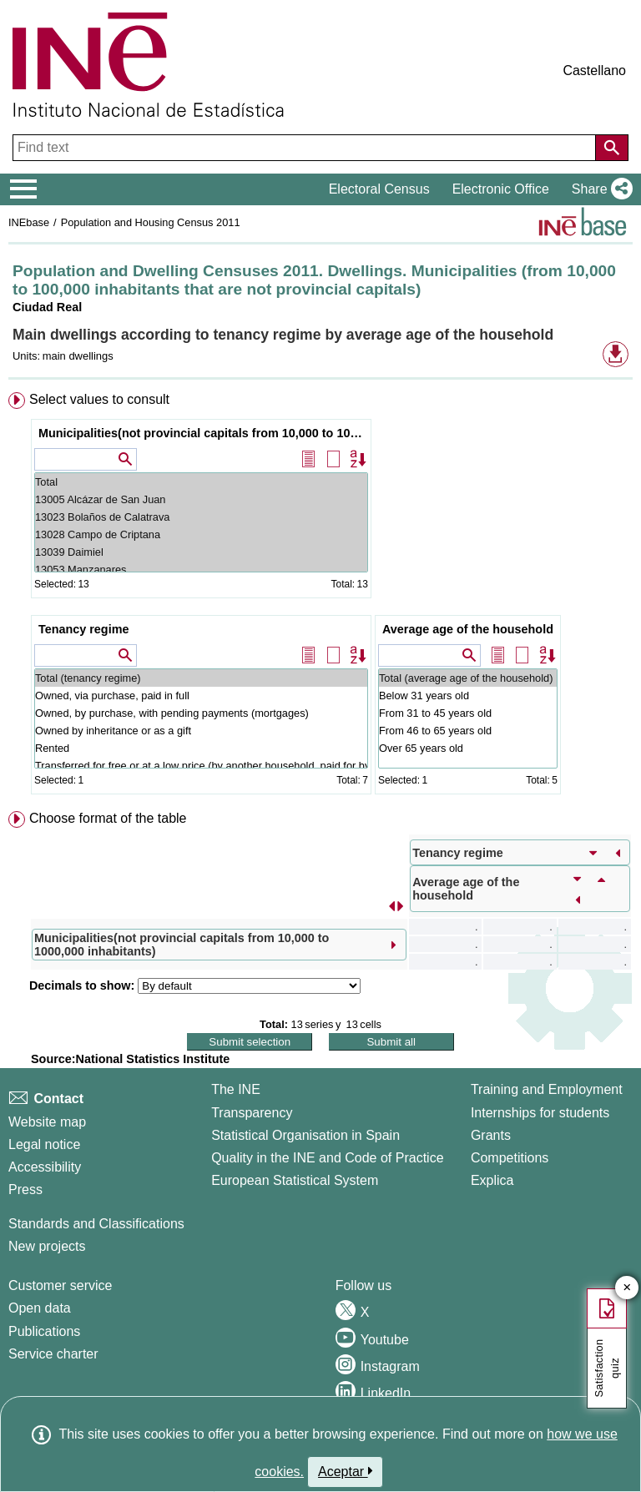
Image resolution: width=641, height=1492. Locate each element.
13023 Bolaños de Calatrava (201, 517)
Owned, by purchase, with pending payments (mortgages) (201, 713)
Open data (39, 1308)
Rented (201, 748)
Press (25, 1189)
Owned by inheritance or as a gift (201, 730)
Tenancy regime (83, 629)
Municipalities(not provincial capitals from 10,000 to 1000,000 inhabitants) (203, 433)
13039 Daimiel (201, 552)
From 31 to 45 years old (468, 713)
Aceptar (345, 1471)
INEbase (28, 222)
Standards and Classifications (96, 1224)
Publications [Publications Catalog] (44, 1331)
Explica (492, 1180)
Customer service (60, 1285)
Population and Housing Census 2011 (150, 222)
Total (201, 482)
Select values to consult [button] (99, 399)
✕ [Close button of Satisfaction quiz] (627, 1288)
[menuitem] (320, 597)
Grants (491, 1135)
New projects (46, 1246)
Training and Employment (547, 1089)
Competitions (509, 1158)
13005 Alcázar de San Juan (201, 499)
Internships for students (540, 1113)
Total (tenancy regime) (201, 678)
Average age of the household (467, 629)
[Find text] (306, 147)
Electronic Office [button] (500, 189)
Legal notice (44, 1144)
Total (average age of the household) (468, 678)
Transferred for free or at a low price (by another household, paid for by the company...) (201, 765)
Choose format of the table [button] (108, 818)
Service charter (53, 1354)
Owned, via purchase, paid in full (201, 695)
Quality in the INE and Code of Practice (327, 1158)
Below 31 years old (468, 695)
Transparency (251, 1113)
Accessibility (44, 1167)
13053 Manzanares (201, 569)
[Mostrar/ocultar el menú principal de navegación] (23, 189)
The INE (235, 1089)
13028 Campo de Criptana (201, 534)
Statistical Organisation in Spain (305, 1135)
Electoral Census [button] (379, 189)
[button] (599, 189)
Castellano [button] (594, 70)
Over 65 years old (468, 748)
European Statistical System (294, 1180)
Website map (47, 1122)
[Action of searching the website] (611, 147)
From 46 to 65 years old (468, 730)
